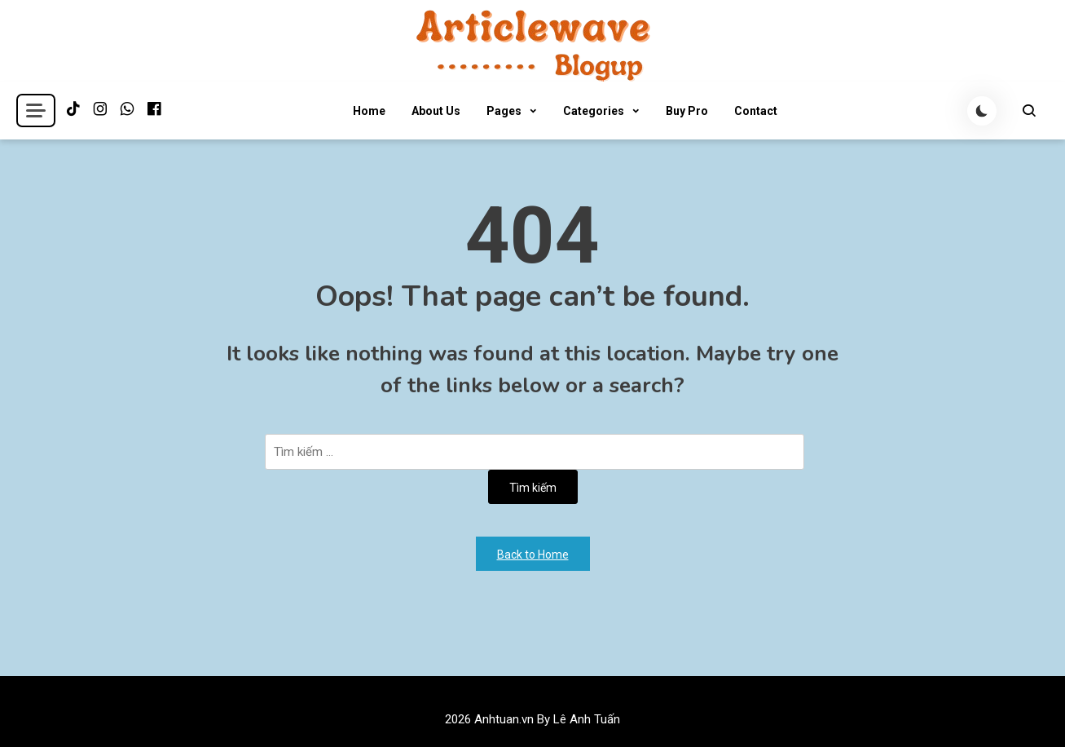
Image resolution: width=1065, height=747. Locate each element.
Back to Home (533, 554)
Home (369, 110)
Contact (755, 110)
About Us (435, 110)
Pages (503, 110)
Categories (593, 110)
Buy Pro (687, 110)
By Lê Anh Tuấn (578, 719)
